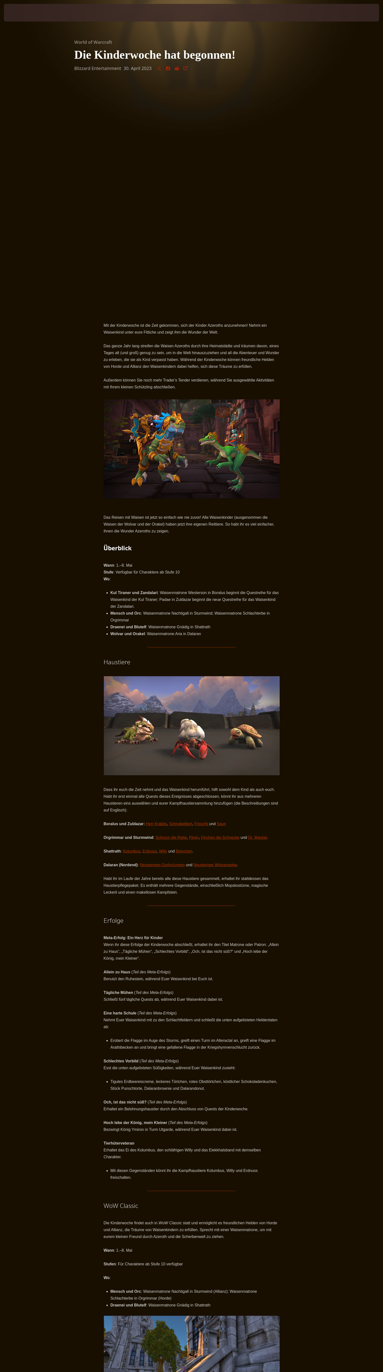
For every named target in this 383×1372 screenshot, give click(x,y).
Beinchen (184, 621)
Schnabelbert (180, 593)
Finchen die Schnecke (220, 607)
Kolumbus (131, 621)
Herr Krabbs (156, 593)
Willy (163, 621)
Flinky (194, 607)
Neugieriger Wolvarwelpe (215, 634)
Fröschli (201, 593)
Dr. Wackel (257, 607)
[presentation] (22, 13)
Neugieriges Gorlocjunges (162, 634)
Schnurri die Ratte (171, 607)
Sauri (221, 593)
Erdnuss (149, 621)
